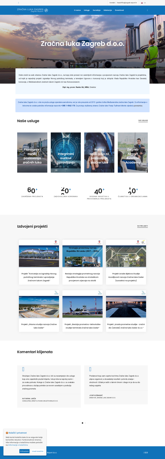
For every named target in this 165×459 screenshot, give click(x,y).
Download (119, 10)
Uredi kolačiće (37, 451)
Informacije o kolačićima (18, 445)
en (143, 3)
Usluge (87, 10)
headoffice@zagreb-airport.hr (127, 3)
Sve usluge (143, 125)
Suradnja (96, 10)
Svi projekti (142, 230)
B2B (145, 453)
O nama (77, 10)
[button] (82, 435)
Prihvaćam (24, 451)
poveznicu (138, 110)
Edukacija (108, 10)
